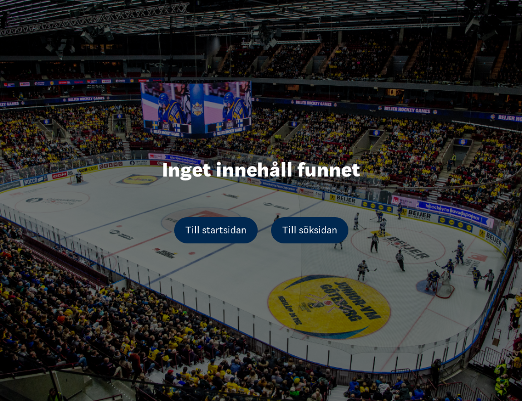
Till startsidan (216, 230)
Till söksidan (309, 230)
